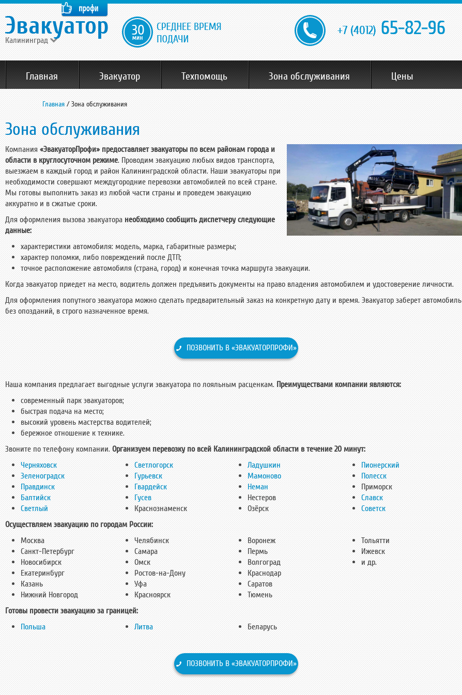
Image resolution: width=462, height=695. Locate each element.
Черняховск (39, 465)
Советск (373, 508)
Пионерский (380, 465)
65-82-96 (391, 28)
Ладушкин (264, 465)
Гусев (142, 497)
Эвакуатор (119, 76)
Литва (143, 627)
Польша (33, 627)
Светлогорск (153, 465)
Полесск (374, 476)
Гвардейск (150, 487)
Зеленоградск (43, 476)
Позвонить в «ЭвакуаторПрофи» (242, 348)
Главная (42, 76)
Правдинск (38, 487)
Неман (258, 487)
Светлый (34, 508)
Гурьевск (148, 476)
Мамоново (264, 476)
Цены (402, 76)
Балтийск (36, 497)
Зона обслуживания (309, 76)
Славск (372, 497)
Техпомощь (204, 76)
